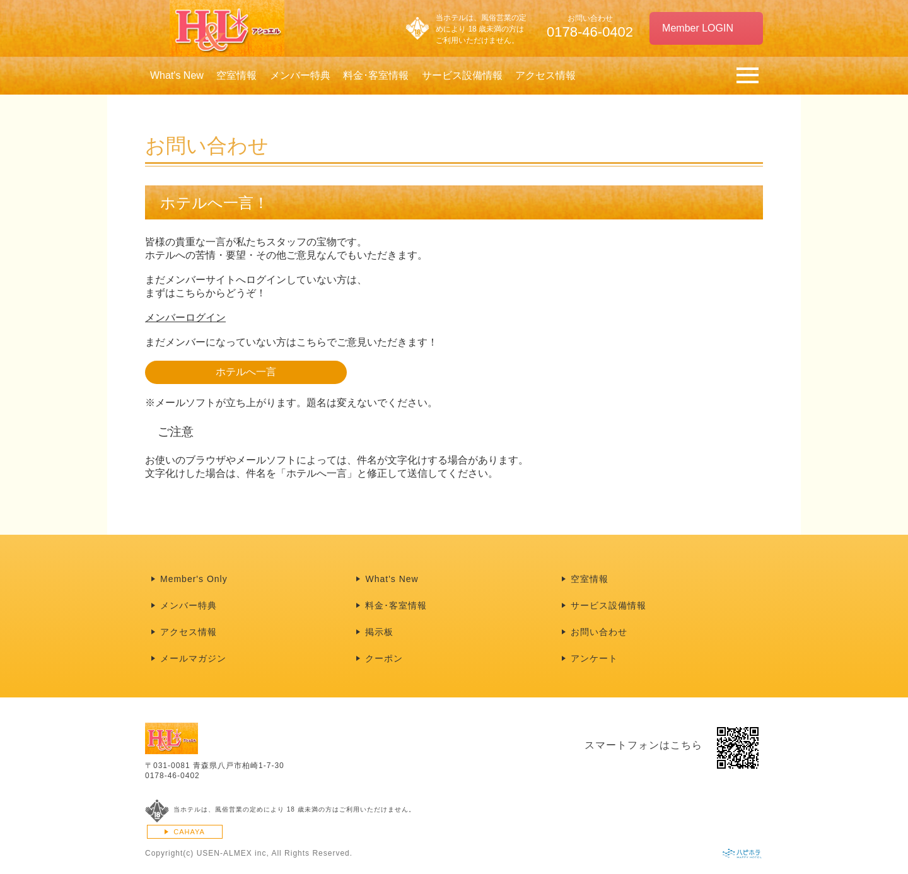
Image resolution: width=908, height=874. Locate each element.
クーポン (384, 658)
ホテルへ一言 (246, 371)
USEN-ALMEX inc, (233, 853)
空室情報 (236, 75)
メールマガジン (193, 658)
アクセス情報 (545, 75)
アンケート (594, 658)
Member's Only (194, 579)
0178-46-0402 (172, 775)
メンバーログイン (185, 317)
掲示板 (379, 632)
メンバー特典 (300, 75)
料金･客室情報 (376, 75)
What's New (177, 75)
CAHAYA (189, 832)
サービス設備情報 (462, 75)
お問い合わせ (599, 632)
